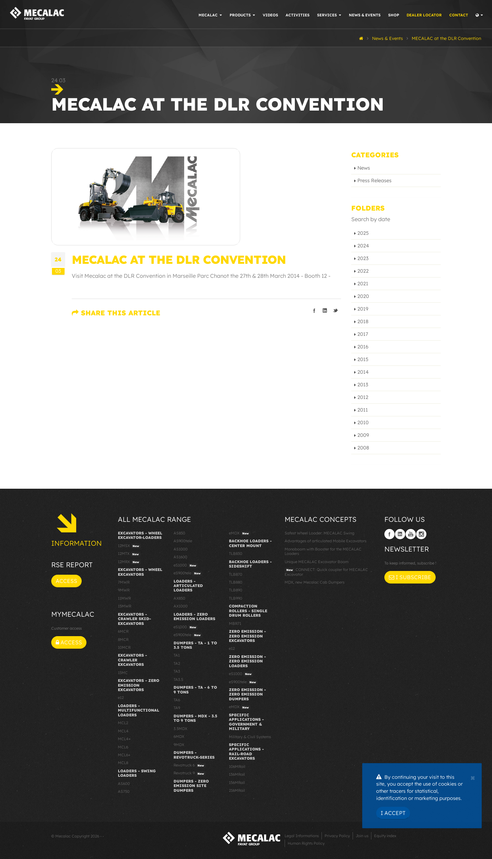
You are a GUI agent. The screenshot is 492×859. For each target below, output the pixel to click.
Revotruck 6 (190, 765)
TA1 (177, 655)
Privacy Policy (337, 835)
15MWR (124, 606)
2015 (362, 359)
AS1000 (181, 549)
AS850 (179, 533)
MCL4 (123, 731)
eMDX (239, 533)
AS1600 (180, 557)
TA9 (177, 707)
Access (66, 580)
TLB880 (235, 582)
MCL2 (123, 722)
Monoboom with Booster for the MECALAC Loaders (323, 551)
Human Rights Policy (306, 843)
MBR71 (235, 623)
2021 (362, 284)
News (363, 168)
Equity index (385, 835)
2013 (362, 385)
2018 (362, 321)
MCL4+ (124, 738)
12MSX (129, 546)
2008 (363, 448)
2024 (363, 246)
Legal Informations (302, 835)
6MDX (179, 736)
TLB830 (235, 553)
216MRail (237, 790)
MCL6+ (124, 755)
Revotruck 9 (190, 773)
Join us (362, 835)
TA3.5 (178, 679)
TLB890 (235, 590)
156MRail (237, 782)
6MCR (123, 631)
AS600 (124, 783)
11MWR (124, 598)
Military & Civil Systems (250, 736)
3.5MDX (180, 728)
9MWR (123, 590)
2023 (363, 258)
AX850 (179, 598)
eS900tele (188, 573)
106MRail (237, 766)
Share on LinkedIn (325, 310)
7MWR (123, 582)
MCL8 (123, 762)
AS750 (123, 791)
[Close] (472, 777)
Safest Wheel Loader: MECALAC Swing (319, 533)
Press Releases (374, 180)
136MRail (237, 774)
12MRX (129, 562)
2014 (363, 372)
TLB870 (235, 574)
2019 (362, 309)
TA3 (177, 671)
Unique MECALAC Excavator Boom (316, 561)
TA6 (177, 700)
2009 (363, 435)
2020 (363, 296)
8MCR (123, 639)
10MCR (124, 647)
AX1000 (181, 606)
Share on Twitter (335, 310)
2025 (363, 233)
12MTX (129, 554)
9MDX (179, 744)
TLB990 (235, 598)
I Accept (393, 813)
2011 (362, 410)
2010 (363, 422)
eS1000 (186, 565)
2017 (362, 334)
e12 (121, 697)
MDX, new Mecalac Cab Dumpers (314, 582)
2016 (362, 347)
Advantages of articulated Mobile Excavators (325, 541)
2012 (362, 397)
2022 (363, 271)
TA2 (177, 663)
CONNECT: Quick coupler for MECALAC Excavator (326, 571)
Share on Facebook (314, 310)
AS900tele (183, 541)
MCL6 (123, 747)
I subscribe (410, 577)
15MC (123, 672)
